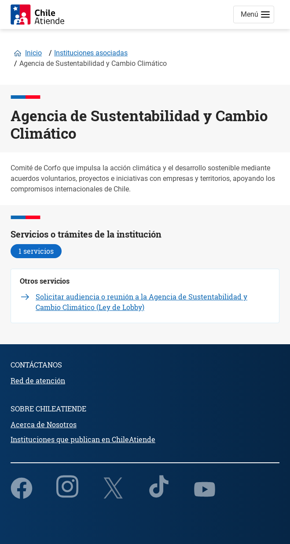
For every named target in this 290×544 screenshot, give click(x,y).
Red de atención (38, 380)
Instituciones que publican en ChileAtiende (83, 439)
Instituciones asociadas (91, 53)
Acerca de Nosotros (44, 424)
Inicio (33, 53)
